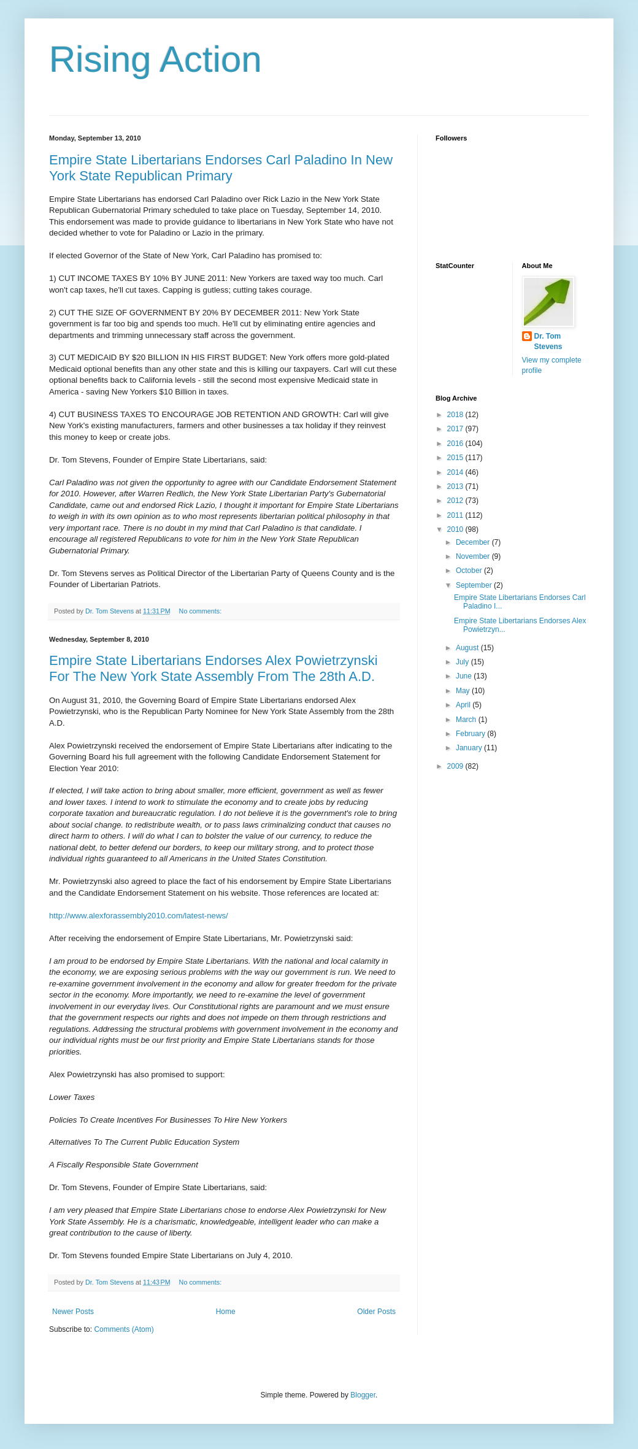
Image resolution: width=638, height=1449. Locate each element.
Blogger (362, 1395)
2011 (456, 515)
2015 (456, 457)
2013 (456, 486)
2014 (456, 472)
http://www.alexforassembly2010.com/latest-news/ (138, 915)
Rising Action (155, 59)
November (474, 556)
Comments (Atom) (123, 1329)
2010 (456, 529)
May (464, 690)
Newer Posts (73, 1311)
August (468, 648)
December (474, 542)
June (465, 676)
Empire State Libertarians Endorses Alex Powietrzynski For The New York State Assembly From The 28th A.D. (213, 668)
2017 (456, 429)
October (470, 570)
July (463, 662)
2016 (456, 443)
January (470, 748)
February (471, 733)
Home (226, 1311)
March (467, 719)
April (464, 705)
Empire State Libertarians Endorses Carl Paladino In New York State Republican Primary (221, 167)
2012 (456, 500)
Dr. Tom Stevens (548, 341)
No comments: (201, 611)
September (475, 585)
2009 (456, 766)
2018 (456, 414)
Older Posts (376, 1311)
